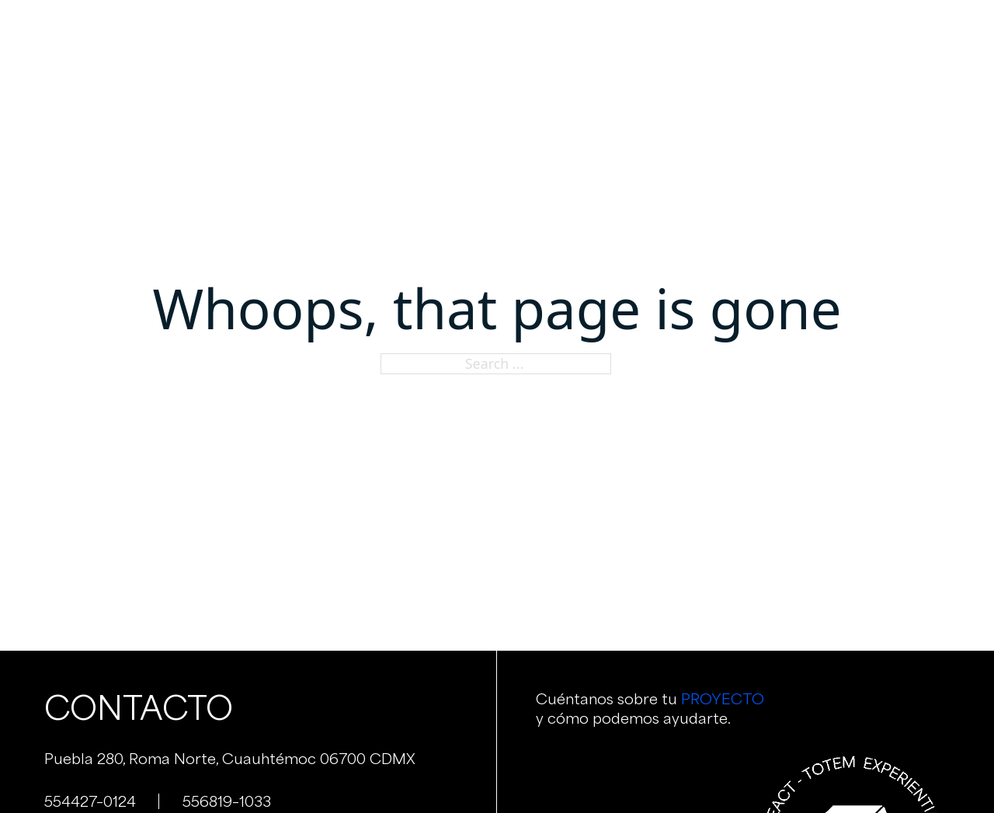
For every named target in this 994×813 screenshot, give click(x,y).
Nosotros (396, 30)
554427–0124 (90, 802)
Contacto (743, 30)
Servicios (482, 30)
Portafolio (571, 30)
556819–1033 (226, 802)
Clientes (658, 30)
